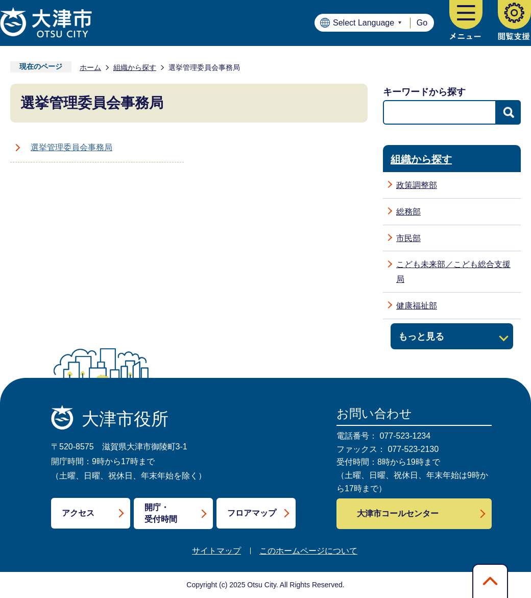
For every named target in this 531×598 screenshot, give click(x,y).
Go (422, 22)
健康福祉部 (416, 305)
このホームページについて (308, 550)
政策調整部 (416, 185)
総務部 (408, 211)
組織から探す (134, 67)
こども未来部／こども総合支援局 (453, 271)
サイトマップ (216, 550)
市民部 (408, 238)
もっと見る (421, 336)
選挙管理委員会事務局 (71, 147)
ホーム (90, 67)
